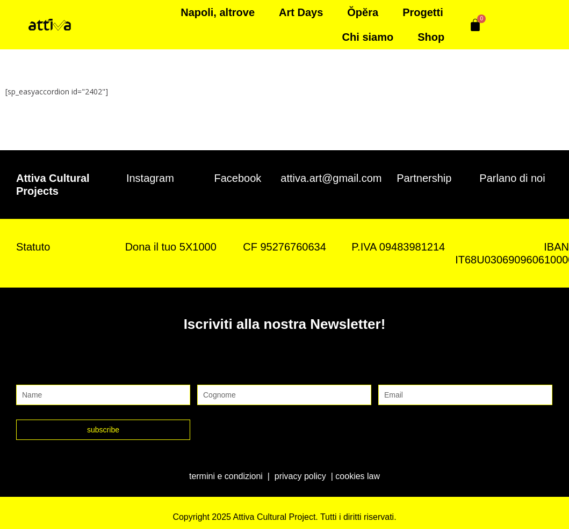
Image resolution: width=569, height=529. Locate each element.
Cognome (218, 374)
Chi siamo (368, 37)
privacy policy (300, 476)
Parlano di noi (512, 178)
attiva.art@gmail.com (330, 178)
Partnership (424, 178)
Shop (430, 37)
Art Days (301, 12)
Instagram (150, 178)
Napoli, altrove (218, 12)
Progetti (422, 12)
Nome (29, 374)
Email (390, 374)
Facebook (238, 178)
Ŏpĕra (362, 12)
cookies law (357, 476)
